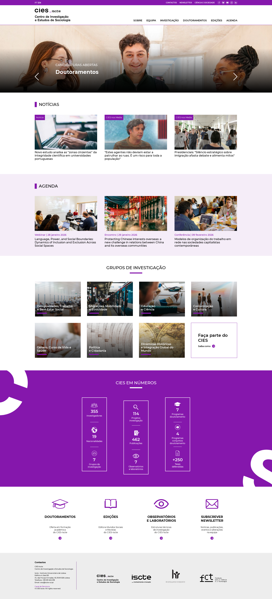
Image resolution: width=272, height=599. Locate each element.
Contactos (171, 3)
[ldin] (235, 2)
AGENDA (231, 20)
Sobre (137, 20)
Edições (216, 20)
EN (39, 2)
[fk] (231, 2)
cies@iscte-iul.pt (47, 582)
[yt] (227, 2)
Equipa (151, 20)
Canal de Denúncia (42, 586)
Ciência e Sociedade (205, 3)
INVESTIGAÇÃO (169, 20)
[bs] (223, 2)
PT (36, 2)
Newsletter (186, 3)
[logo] (101, 582)
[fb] (219, 2)
